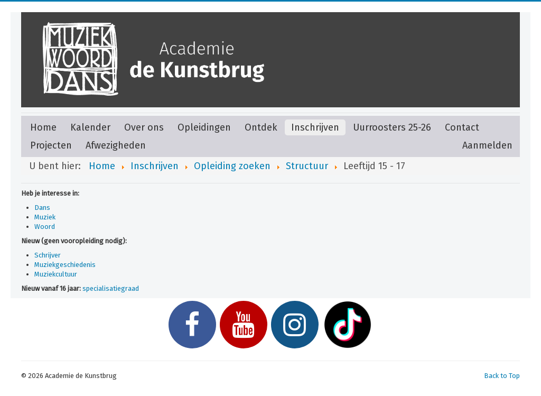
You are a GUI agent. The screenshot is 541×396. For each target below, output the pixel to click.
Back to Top (502, 376)
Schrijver (47, 255)
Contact (462, 127)
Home (43, 127)
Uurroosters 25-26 (392, 127)
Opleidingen (204, 127)
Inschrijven (315, 127)
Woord (44, 227)
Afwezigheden (116, 145)
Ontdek (261, 127)
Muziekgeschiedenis (65, 265)
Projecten (51, 145)
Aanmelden (487, 145)
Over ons (144, 127)
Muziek (44, 217)
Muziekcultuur (55, 274)
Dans (42, 207)
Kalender (90, 127)
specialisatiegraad (110, 288)
